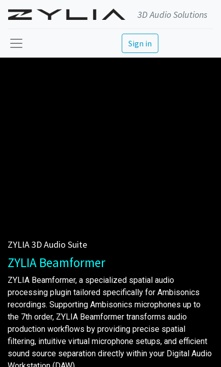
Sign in (140, 43)
